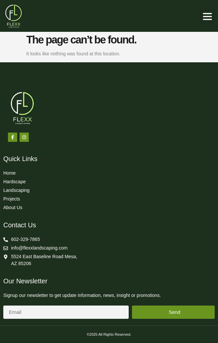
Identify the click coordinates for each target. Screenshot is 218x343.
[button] (207, 16)
